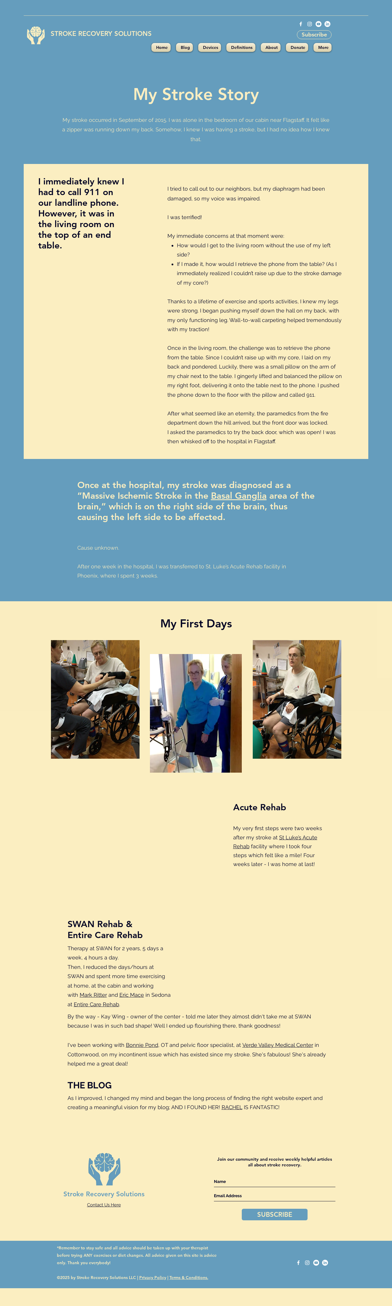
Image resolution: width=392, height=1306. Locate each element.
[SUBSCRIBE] (275, 1214)
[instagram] (310, 24)
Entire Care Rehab (96, 1004)
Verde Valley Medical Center (277, 1045)
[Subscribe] (314, 34)
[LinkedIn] (327, 24)
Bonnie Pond (142, 1045)
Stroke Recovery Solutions (104, 1194)
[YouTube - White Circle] (318, 24)
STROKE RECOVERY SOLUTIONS (101, 34)
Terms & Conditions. (188, 1277)
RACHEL (232, 1107)
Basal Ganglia (239, 495)
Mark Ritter (93, 995)
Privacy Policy (152, 1277)
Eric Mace (131, 995)
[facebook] (301, 24)
